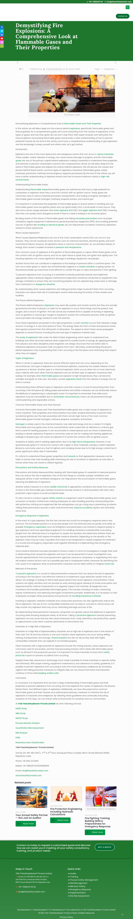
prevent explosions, (27, 573)
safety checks (56, 498)
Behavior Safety (77, 886)
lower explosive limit (63, 210)
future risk (109, 564)
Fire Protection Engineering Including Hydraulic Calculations (66, 811)
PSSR (18, 737)
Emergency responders (35, 527)
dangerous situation (45, 284)
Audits (72, 873)
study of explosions (29, 337)
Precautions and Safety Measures (32, 467)
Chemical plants (59, 637)
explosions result (73, 379)
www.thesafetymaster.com (29, 775)
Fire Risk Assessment (80, 896)
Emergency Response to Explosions (32, 515)
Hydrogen (20, 424)
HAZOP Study (22, 718)
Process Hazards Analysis (28, 723)
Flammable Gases (39, 189)
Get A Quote (104, 847)
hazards (71, 456)
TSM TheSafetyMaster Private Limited (60, 913)
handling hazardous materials (86, 596)
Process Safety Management (84, 880)
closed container (87, 266)
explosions (75, 128)
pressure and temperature (68, 247)
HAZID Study (21, 708)
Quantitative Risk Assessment (30, 728)
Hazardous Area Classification (30, 742)
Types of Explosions (25, 358)
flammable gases (50, 376)
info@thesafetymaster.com (119, 2)
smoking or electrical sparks (50, 224)
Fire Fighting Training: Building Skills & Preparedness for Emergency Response (97, 822)
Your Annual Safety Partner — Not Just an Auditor (32, 816)
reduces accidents (83, 507)
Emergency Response (80, 889)
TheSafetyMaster (54, 69)
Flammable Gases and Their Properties (82, 123)
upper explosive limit (92, 210)
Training (74, 876)
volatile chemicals (58, 486)
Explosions (49, 305)
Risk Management (78, 883)
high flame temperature (83, 441)
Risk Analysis (21, 732)
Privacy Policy (66, 917)
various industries (105, 154)
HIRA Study (21, 713)
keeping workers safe (49, 673)
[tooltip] (2, 27)
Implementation (78, 892)
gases (18, 160)
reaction (85, 323)
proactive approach (86, 615)
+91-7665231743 (96, 2)
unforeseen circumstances (66, 396)
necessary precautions (86, 218)
